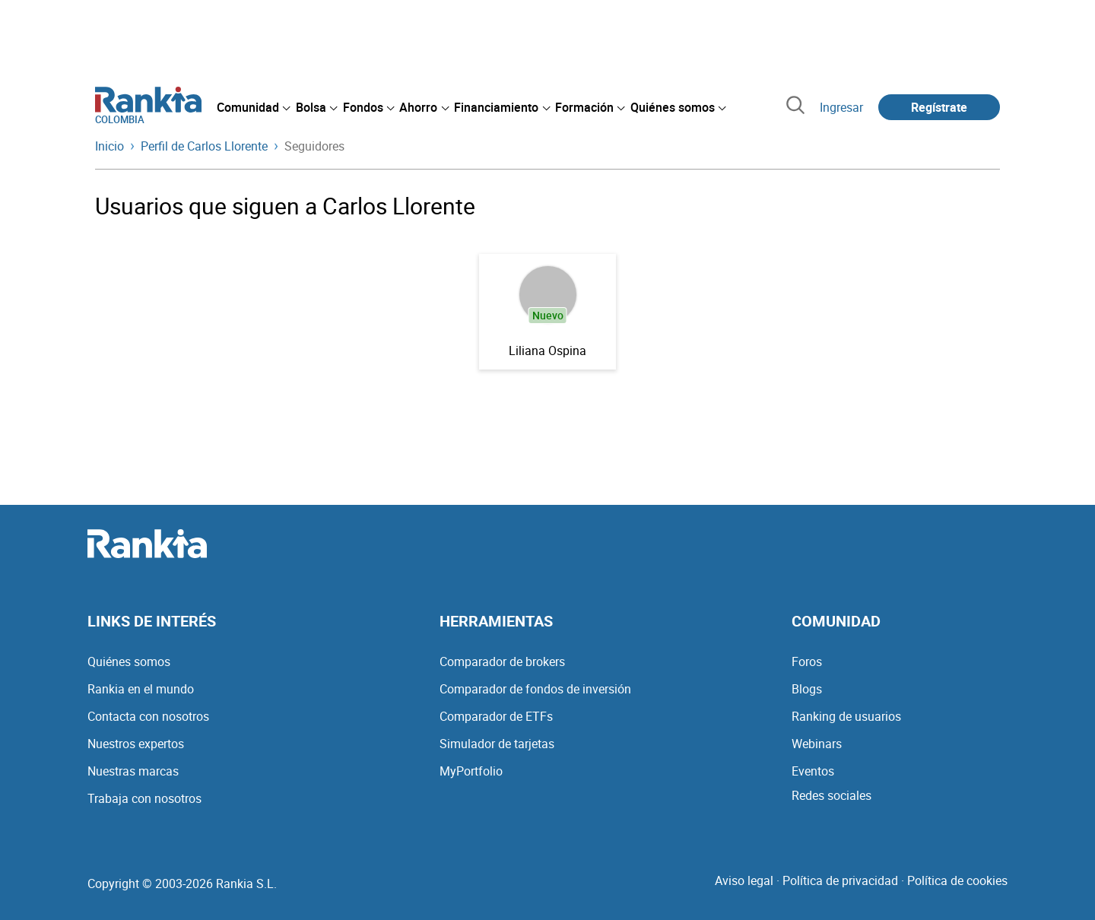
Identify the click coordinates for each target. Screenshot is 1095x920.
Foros (807, 661)
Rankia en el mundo (140, 688)
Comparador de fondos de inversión (535, 688)
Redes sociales (831, 795)
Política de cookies (957, 880)
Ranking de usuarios (846, 716)
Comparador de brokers (502, 661)
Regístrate (939, 107)
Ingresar (841, 107)
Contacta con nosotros (148, 716)
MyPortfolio (471, 771)
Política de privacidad (840, 880)
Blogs (807, 688)
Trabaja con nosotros (144, 798)
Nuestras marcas (133, 771)
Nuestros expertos (135, 743)
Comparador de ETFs (496, 716)
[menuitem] (253, 107)
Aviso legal (744, 880)
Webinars (817, 743)
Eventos (813, 771)
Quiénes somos (128, 661)
